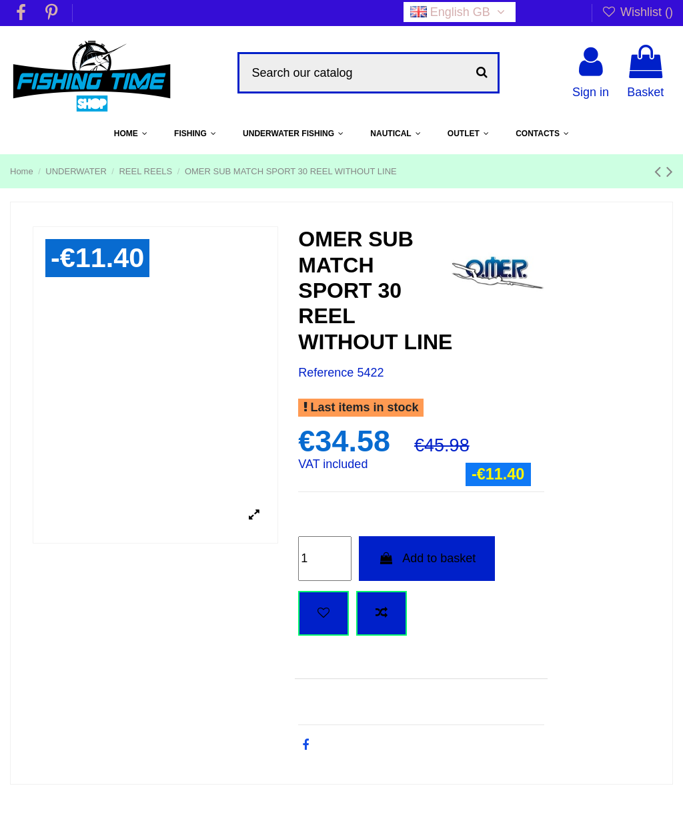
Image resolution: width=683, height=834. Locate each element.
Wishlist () (637, 12)
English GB (459, 12)
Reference (326, 372)
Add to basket (427, 558)
